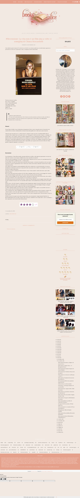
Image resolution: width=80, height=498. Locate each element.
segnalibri (33, 452)
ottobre (60, 419)
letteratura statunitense (43, 452)
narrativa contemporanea (42, 442)
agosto (59, 422)
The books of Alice (34, 471)
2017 (58, 354)
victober (18, 442)
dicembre (60, 359)
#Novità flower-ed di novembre (65, 383)
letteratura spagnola (67, 449)
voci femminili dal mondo (31, 447)
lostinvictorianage (70, 442)
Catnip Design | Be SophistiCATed (47, 471)
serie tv (42, 447)
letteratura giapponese (5, 444)
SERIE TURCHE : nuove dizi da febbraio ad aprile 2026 (66, 316)
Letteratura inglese (72, 447)
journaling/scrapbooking (29, 442)
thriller (2, 442)
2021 (58, 347)
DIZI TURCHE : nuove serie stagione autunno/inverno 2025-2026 (65, 302)
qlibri (64, 447)
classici (53, 442)
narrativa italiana (38, 444)
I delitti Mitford (23, 449)
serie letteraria (64, 444)
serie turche (3, 449)
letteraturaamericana (55, 452)
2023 (58, 344)
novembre (60, 360)
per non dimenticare (12, 449)
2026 (58, 339)
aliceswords (47, 444)
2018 (58, 352)
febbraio (60, 432)
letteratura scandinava (17, 444)
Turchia (21, 447)
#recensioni (12, 213)
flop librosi (60, 442)
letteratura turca (50, 447)
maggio (60, 427)
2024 (58, 342)
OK (56, 497)
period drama (32, 449)
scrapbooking (10, 442)
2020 (58, 349)
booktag (57, 449)
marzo (59, 430)
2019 (58, 351)
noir (58, 447)
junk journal (28, 444)
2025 (58, 341)
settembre (60, 420)
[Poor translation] (5, 479)
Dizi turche (14, 447)
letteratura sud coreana (5, 452)
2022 (58, 346)
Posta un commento (11, 229)
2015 (58, 357)
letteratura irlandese (24, 452)
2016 (58, 356)
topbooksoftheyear (4, 447)
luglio (59, 424)
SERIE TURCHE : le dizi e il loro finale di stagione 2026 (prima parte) (65, 331)
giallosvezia (56, 444)
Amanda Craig (49, 449)
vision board (41, 449)
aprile (59, 429)
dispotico (15, 452)
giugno (59, 425)
